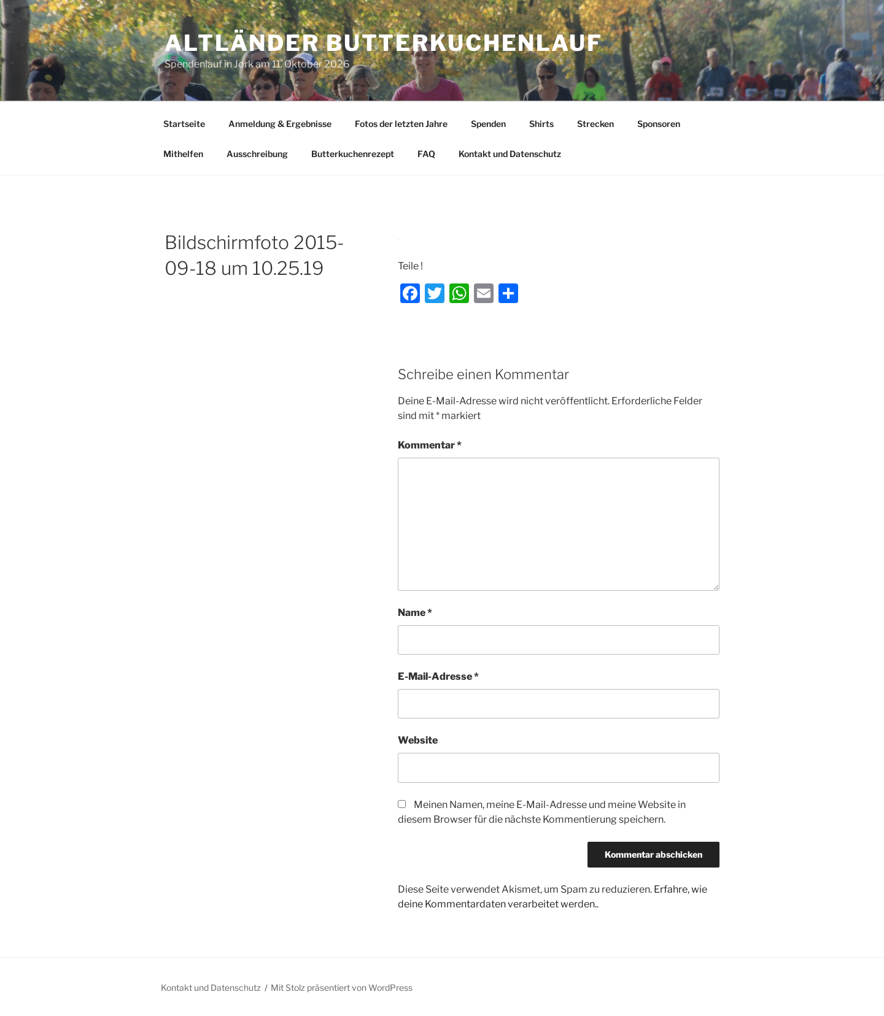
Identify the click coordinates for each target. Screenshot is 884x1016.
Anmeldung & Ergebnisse (280, 123)
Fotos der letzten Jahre (401, 123)
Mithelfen (183, 153)
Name (415, 612)
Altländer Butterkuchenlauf (384, 42)
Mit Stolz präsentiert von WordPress (342, 987)
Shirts (541, 123)
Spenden (488, 123)
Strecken (595, 123)
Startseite (184, 123)
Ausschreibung (257, 153)
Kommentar (430, 445)
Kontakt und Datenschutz (510, 153)
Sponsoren (658, 123)
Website (418, 740)
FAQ (426, 153)
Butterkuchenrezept (352, 153)
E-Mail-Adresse (438, 676)
